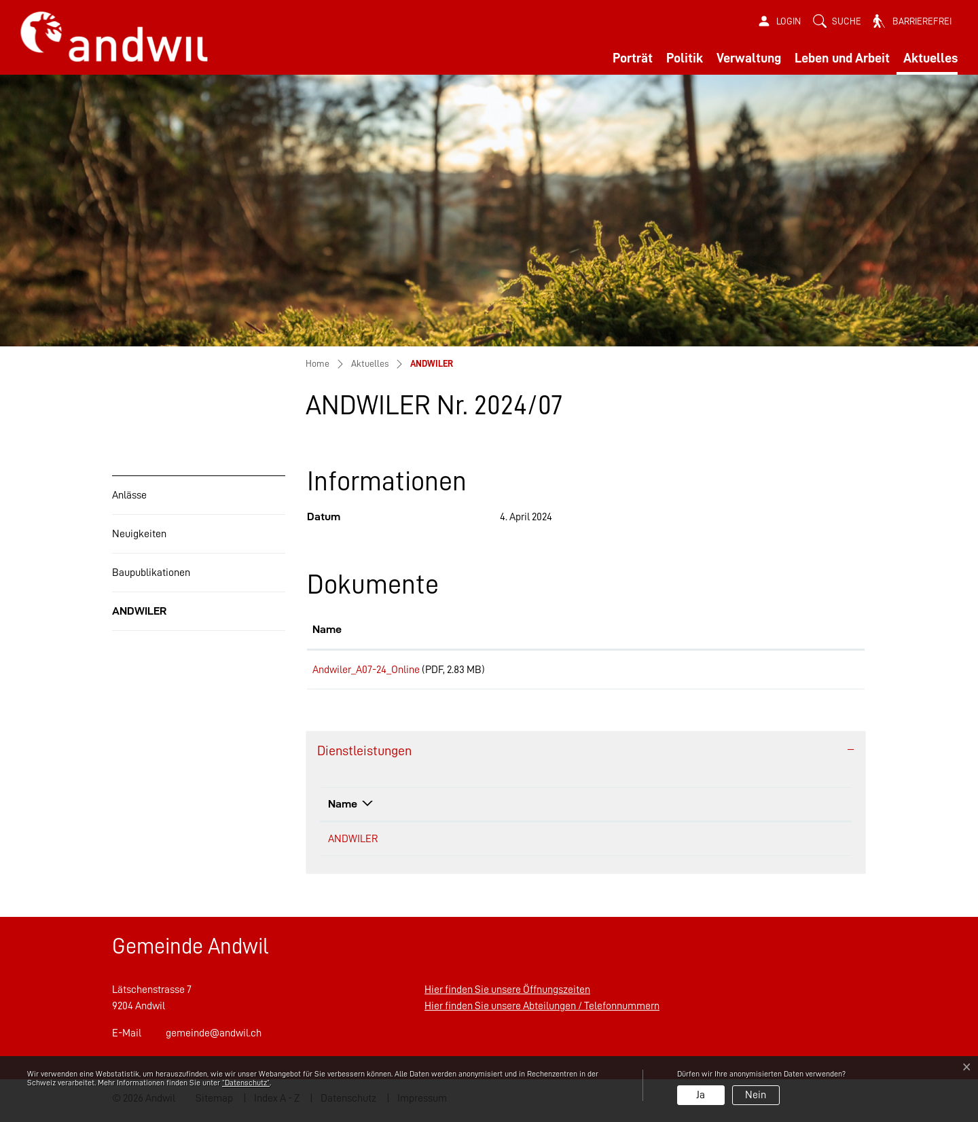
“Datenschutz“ (246, 1083)
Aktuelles (930, 58)
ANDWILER (144, 617)
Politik (684, 58)
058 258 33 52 (731, 843)
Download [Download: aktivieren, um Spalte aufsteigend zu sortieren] (753, 629)
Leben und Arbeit (842, 58)
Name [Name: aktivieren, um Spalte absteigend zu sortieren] (342, 808)
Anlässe (129, 495)
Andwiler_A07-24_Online (366, 669)
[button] (837, 21)
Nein (755, 1094)
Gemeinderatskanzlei (515, 843)
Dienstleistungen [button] (364, 755)
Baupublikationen (151, 572)
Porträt (633, 58)
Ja (700, 1094)
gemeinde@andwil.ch (213, 1037)
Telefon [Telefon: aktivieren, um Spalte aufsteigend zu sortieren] (720, 808)
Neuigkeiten (139, 533)
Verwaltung (749, 58)
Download (794, 671)
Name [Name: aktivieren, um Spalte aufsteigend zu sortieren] (327, 629)
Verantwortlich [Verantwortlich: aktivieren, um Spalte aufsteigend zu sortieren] (505, 808)
